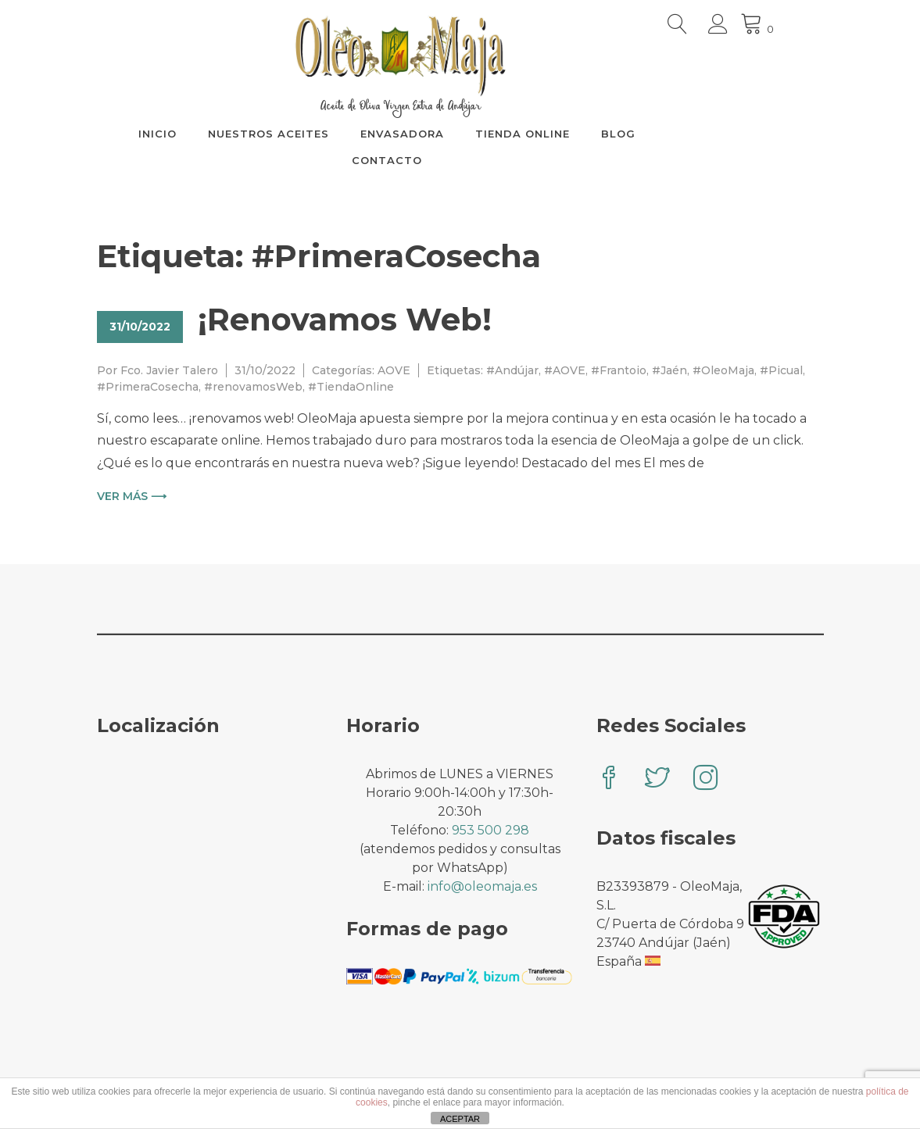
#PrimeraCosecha (148, 387)
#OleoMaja (723, 370)
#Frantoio (618, 370)
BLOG (677, 133)
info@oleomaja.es (482, 886)
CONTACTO (446, 160)
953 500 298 (490, 830)
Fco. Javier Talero (169, 370)
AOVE (394, 370)
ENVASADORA (461, 133)
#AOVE (564, 370)
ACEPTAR (460, 1119)
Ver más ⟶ (131, 496)
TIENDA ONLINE (582, 133)
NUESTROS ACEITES (327, 133)
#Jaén (669, 370)
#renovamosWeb (253, 387)
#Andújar (512, 370)
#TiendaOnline (351, 387)
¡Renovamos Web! (345, 319)
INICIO (217, 133)
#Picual (781, 370)
